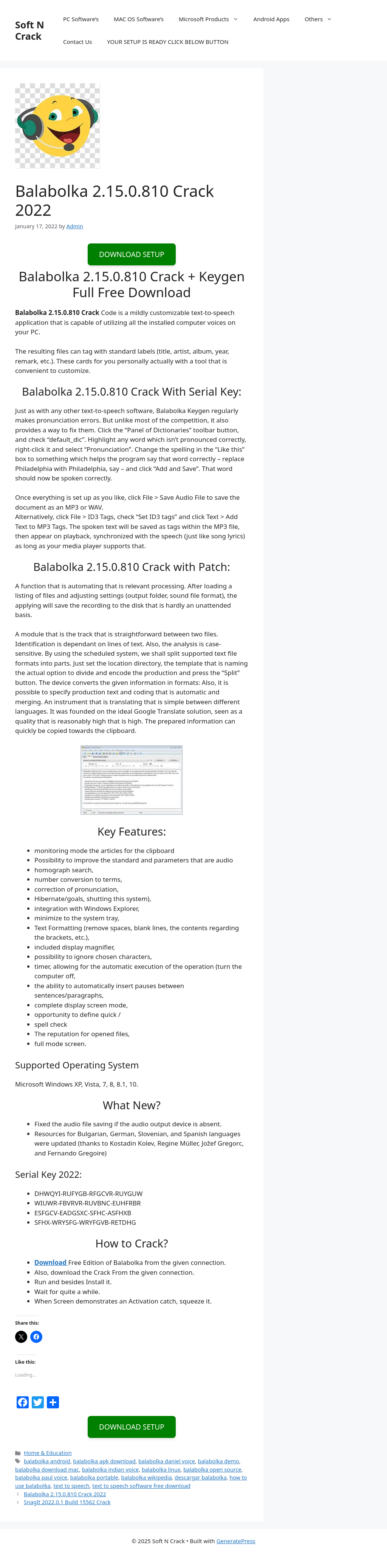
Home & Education (48, 1452)
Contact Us (77, 41)
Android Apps (271, 19)
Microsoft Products (212, 19)
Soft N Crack (29, 30)
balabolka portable (94, 1477)
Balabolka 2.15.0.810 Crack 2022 (65, 1494)
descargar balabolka (200, 1477)
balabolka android (47, 1461)
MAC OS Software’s (139, 19)
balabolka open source (212, 1469)
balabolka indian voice (110, 1469)
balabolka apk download (104, 1461)
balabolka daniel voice (166, 1461)
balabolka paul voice (41, 1477)
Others (322, 19)
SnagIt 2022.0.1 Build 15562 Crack (67, 1502)
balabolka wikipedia (146, 1477)
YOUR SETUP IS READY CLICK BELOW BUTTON (167, 41)
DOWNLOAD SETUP (131, 254)
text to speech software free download (141, 1485)
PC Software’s (81, 19)
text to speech (71, 1485)
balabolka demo (218, 1461)
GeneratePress (236, 1541)
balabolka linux (161, 1469)
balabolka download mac (47, 1469)
